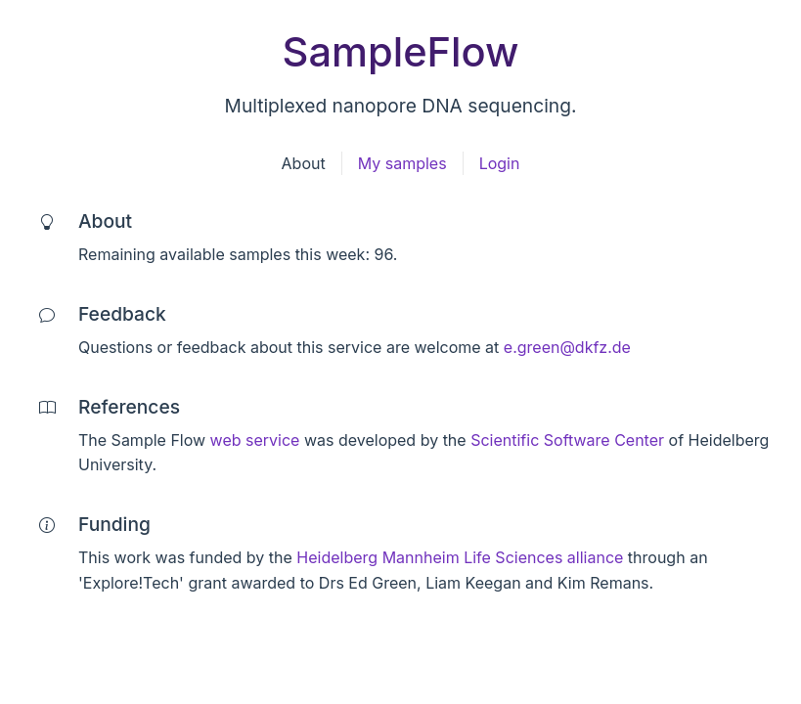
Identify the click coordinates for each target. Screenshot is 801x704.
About (304, 163)
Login (499, 163)
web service (255, 440)
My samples (402, 163)
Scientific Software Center (567, 440)
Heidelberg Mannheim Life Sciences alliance (459, 557)
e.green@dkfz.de (567, 347)
